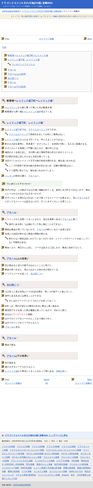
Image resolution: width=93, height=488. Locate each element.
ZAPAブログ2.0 (76, 471)
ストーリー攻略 (46, 39)
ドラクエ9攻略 (53, 446)
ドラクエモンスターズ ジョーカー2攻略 (63, 450)
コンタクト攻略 (40, 471)
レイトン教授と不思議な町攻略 (47, 468)
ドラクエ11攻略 (69, 446)
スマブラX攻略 (63, 461)
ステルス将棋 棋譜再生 (26, 475)
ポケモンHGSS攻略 (35, 453)
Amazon (65, 475)
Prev (7, 39)
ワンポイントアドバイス (23, 64)
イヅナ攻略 (27, 471)
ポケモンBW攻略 (51, 453)
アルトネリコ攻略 (51, 457)
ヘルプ (41, 16)
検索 (35, 16)
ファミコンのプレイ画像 (49, 475)
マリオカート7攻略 (10, 468)
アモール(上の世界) (17, 74)
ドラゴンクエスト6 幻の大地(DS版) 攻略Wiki (27, 3)
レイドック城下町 (26, 100)
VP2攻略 (75, 461)
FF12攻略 (30, 464)
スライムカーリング (37, 129)
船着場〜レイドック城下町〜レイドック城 (28, 55)
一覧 (21, 16)
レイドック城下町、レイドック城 (23, 59)
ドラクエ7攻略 (23, 446)
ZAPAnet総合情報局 (11, 11)
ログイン (87, 16)
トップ (15, 16)
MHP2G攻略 (26, 468)
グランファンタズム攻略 (22, 461)
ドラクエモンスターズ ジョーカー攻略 (27, 450)
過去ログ (76, 16)
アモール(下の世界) (17, 86)
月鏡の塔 (60, 371)
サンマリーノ (11, 107)
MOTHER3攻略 (61, 464)
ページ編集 (52, 16)
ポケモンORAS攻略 (70, 453)
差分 (69, 16)
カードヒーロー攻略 (58, 471)
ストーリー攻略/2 (13, 383)
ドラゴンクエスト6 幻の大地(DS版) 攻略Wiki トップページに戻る (36, 435)
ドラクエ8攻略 (38, 446)
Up (46, 383)
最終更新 (28, 16)
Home (46, 379)
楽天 (73, 475)
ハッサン (9, 176)
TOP (4, 47)
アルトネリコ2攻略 (69, 457)
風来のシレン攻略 (44, 464)
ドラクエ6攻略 (8, 446)
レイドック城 (45, 100)
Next (89, 39)
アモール (12, 70)
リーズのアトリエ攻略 (44, 461)
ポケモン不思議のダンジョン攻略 (26, 457)
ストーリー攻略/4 (83, 383)
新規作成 (62, 16)
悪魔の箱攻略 (69, 468)
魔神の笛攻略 (14, 471)
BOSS (8, 314)
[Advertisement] (46, 27)
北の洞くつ (13, 78)
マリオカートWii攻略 (79, 464)
